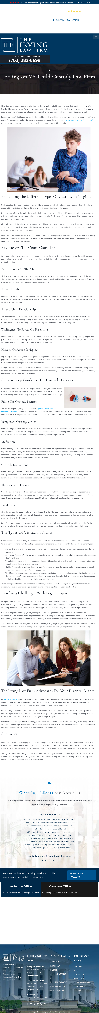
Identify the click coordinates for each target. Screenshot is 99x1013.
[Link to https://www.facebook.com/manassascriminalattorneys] (27, 1004)
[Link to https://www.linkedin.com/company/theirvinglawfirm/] (45, 1004)
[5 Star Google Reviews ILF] (74, 11)
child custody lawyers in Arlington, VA (78, 120)
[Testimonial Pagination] (42, 860)
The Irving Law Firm (11, 699)
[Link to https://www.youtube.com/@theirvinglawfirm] (31, 1004)
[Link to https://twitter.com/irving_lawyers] (38, 1004)
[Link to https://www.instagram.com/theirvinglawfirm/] (34, 1004)
